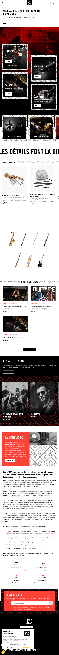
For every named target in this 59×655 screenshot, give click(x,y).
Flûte (32, 248)
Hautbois (44, 248)
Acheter (8, 61)
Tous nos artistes (9, 372)
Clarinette (22, 248)
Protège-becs (9, 541)
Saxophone (10, 248)
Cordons (8, 537)
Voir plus (5, 312)
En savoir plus (9, 460)
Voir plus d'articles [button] (29, 349)
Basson (15, 270)
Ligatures (8, 531)
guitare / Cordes (41, 270)
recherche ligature (50, 533)
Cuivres (27, 270)
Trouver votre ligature (12, 65)
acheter (37, 77)
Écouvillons (9, 545)
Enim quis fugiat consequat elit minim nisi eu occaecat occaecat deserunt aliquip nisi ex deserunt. (31, 608)
